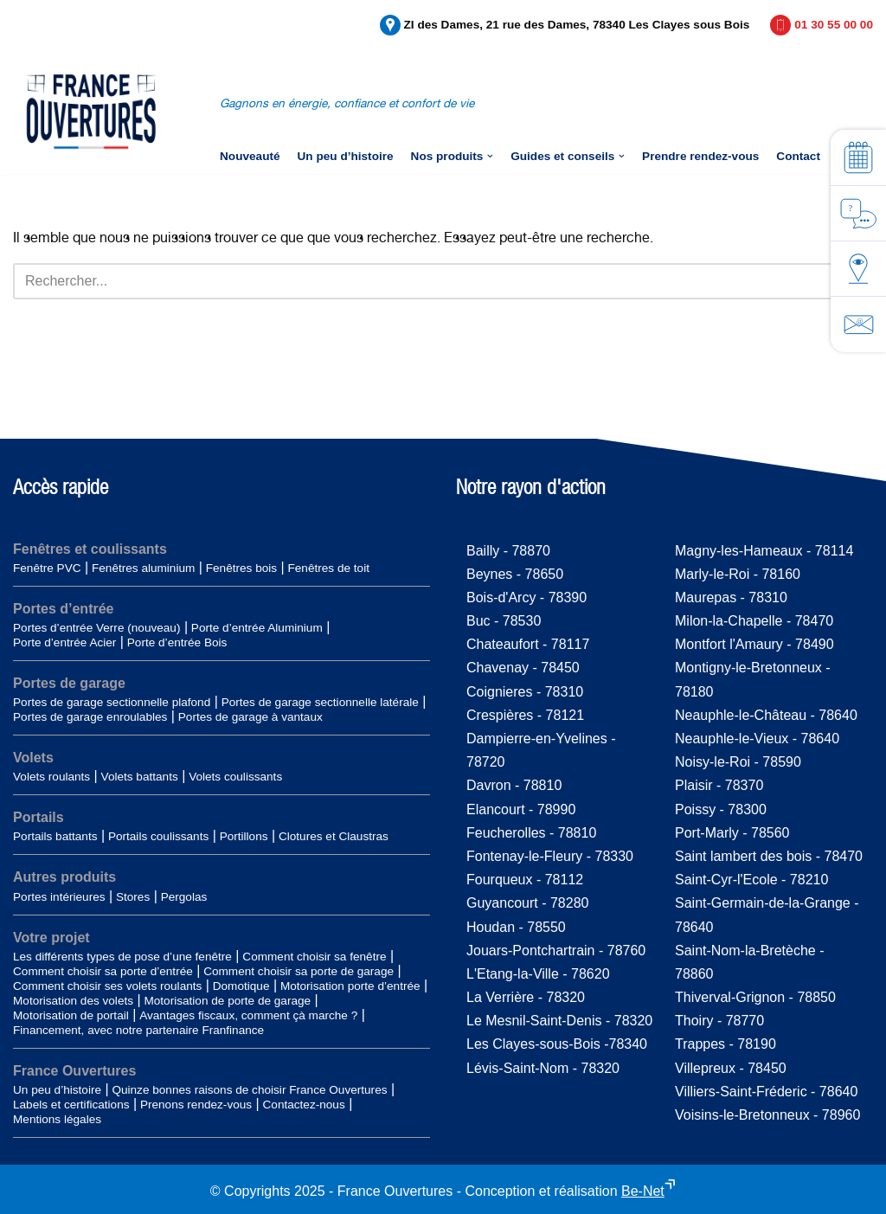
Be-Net (642, 1191)
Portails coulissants (158, 836)
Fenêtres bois (241, 568)
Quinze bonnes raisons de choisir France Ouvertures (249, 1089)
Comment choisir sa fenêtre (314, 956)
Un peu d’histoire (346, 156)
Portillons (244, 836)
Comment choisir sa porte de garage (298, 971)
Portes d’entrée (63, 608)
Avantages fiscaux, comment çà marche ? (248, 1015)
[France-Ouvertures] (91, 111)
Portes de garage (69, 683)
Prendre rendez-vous (700, 156)
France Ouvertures (74, 1070)
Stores (133, 896)
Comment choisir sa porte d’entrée (103, 971)
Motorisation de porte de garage (227, 1000)
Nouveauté (250, 156)
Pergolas (184, 896)
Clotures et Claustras (333, 836)
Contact (798, 156)
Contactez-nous (304, 1104)
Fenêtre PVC (47, 568)
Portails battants (55, 836)
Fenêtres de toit (328, 568)
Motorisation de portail (71, 1015)
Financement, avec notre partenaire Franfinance (138, 1030)
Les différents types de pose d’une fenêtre (122, 956)
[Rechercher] (423, 281)
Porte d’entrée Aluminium (257, 627)
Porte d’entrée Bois (177, 642)
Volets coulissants (235, 776)
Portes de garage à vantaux (250, 716)
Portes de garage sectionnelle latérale (320, 702)
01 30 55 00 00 (833, 24)
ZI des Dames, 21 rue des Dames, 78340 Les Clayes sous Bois (577, 24)
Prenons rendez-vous (196, 1104)
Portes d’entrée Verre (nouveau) (96, 627)
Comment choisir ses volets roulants (107, 986)
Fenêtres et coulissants (90, 549)
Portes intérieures (59, 896)
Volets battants (139, 776)
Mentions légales (57, 1119)
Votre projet (51, 937)
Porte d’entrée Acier (64, 642)
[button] (490, 156)
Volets (33, 757)
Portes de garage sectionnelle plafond (111, 702)
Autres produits (64, 877)
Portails (38, 817)
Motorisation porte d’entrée (350, 986)
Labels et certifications (71, 1104)
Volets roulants (51, 776)
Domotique (241, 986)
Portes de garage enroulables (90, 716)
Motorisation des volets (73, 1000)
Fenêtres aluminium (143, 568)
